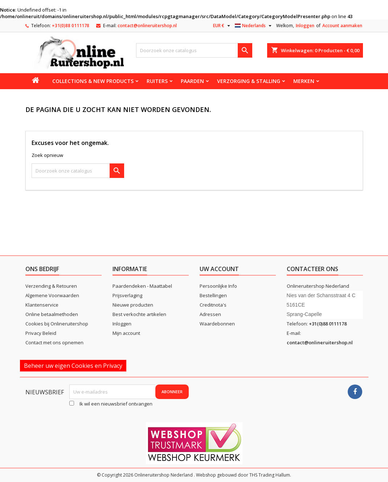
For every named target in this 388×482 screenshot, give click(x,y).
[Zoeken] (194, 50)
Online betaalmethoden (51, 314)
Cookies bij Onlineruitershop (56, 323)
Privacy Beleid (40, 333)
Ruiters (157, 81)
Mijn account (126, 333)
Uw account (219, 269)
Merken (303, 81)
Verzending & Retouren (51, 286)
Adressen (210, 314)
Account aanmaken (342, 25)
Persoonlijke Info (218, 286)
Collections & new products (93, 81)
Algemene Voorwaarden (52, 295)
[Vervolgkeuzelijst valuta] (222, 26)
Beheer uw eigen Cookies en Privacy (73, 366)
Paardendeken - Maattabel (142, 286)
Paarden (192, 81)
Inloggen (305, 25)
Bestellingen (213, 295)
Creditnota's (213, 305)
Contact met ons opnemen (54, 342)
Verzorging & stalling (248, 81)
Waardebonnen (217, 323)
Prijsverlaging (127, 295)
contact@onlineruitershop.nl (147, 25)
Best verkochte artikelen (139, 314)
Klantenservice (41, 305)
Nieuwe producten (133, 305)
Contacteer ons (312, 269)
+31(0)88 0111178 (70, 25)
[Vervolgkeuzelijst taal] (254, 26)
